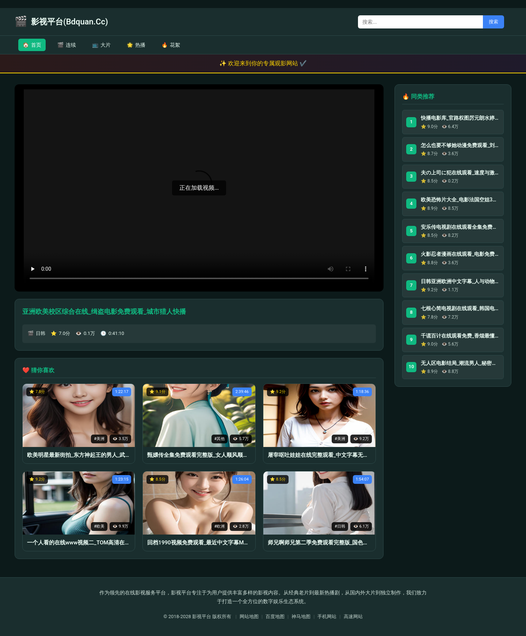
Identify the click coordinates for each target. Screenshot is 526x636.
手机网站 (326, 616)
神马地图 (300, 616)
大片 (101, 45)
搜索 (493, 21)
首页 (32, 45)
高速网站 (353, 616)
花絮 (170, 45)
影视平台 (201, 616)
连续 (66, 45)
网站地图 (249, 616)
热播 (136, 45)
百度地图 (275, 616)
